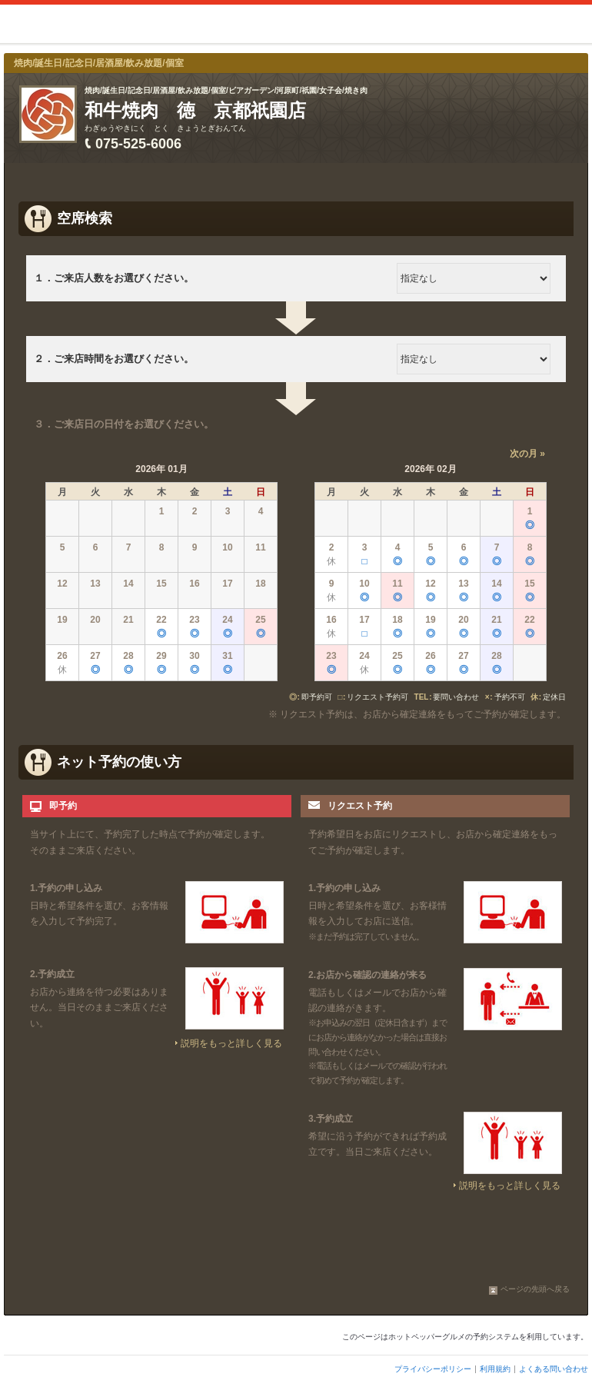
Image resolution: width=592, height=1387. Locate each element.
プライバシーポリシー (432, 1369)
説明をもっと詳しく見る (231, 1043)
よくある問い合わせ (553, 1369)
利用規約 (495, 1369)
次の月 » (527, 453)
